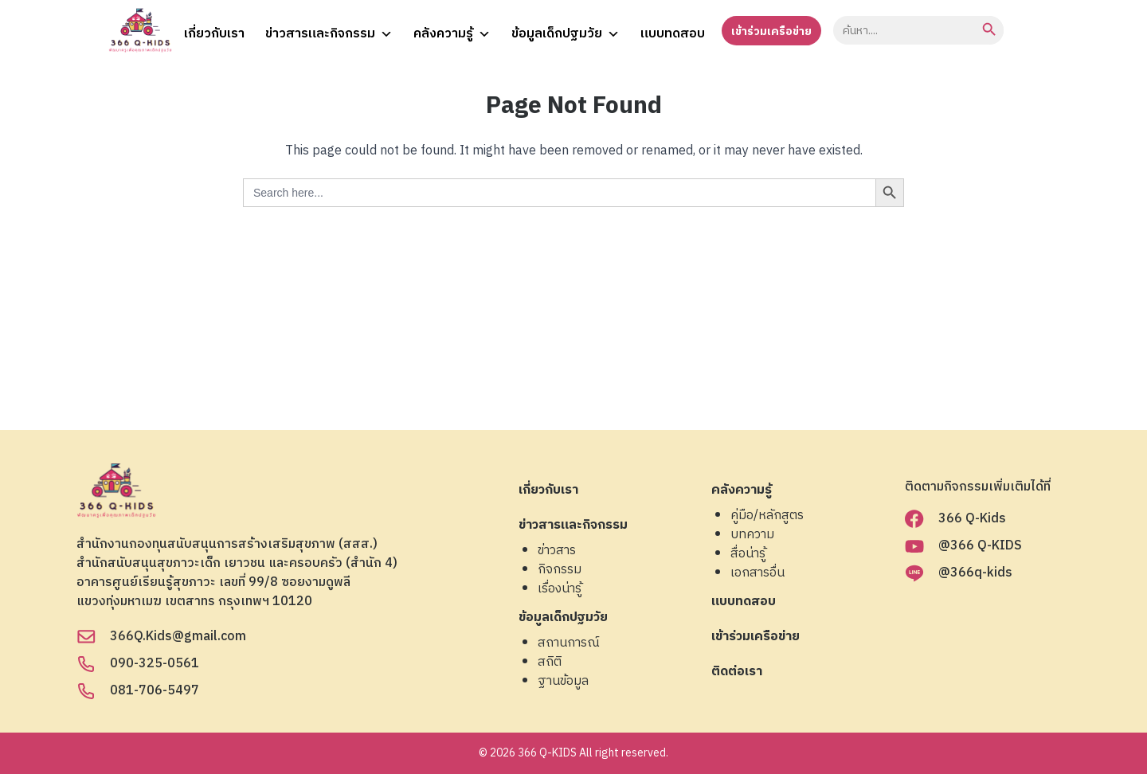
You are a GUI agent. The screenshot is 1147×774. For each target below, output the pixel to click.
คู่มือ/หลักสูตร (767, 516)
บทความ (752, 535)
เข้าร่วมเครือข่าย (771, 31)
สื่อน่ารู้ (747, 554)
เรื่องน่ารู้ (559, 589)
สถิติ (550, 662)
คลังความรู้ (452, 32)
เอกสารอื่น (757, 573)
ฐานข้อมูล (563, 681)
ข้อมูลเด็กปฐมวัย (565, 32)
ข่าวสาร (557, 551)
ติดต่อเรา (736, 672)
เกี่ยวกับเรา (214, 34)
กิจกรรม (559, 570)
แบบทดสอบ (672, 34)
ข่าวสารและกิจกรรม (329, 32)
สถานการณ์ (569, 643)
